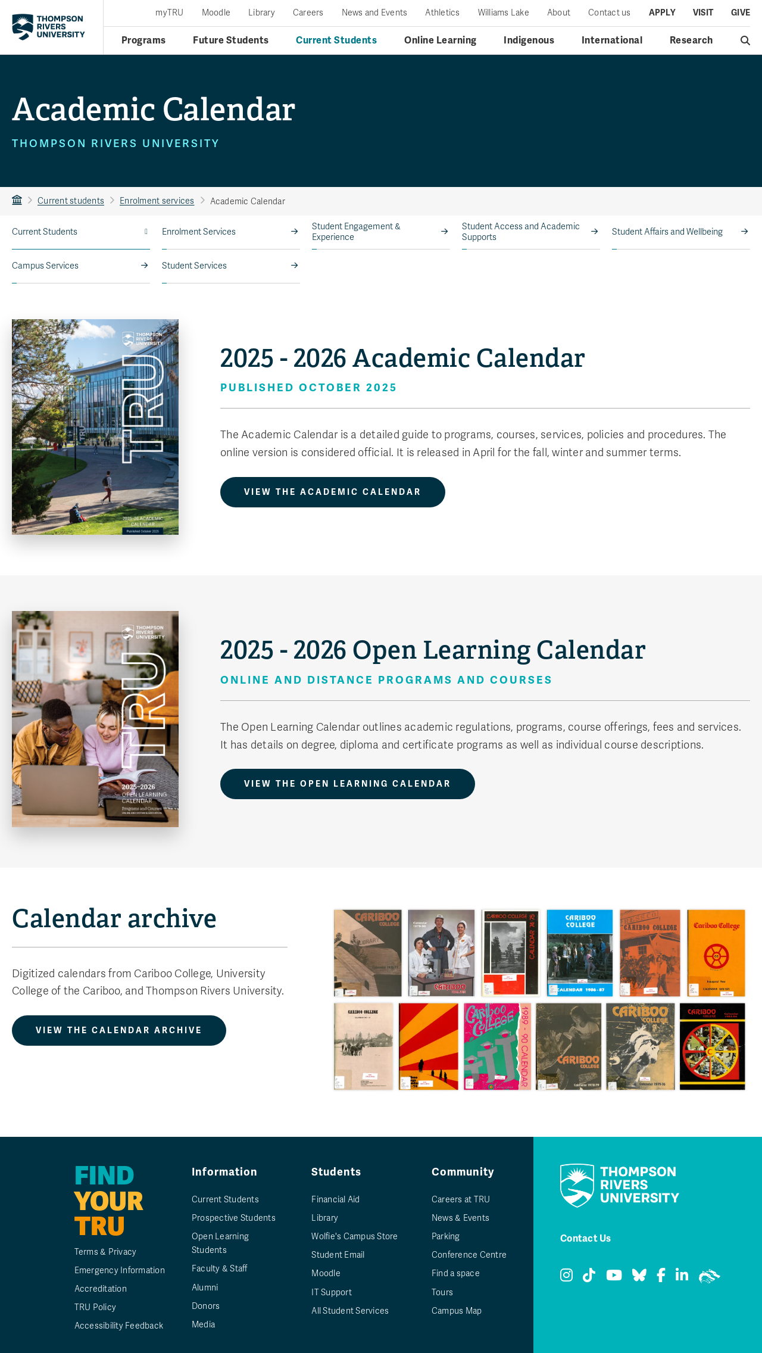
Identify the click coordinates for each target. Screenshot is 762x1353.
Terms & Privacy (105, 1252)
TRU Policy (95, 1307)
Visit (703, 13)
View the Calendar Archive (119, 1030)
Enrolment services (157, 201)
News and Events (375, 13)
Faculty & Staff (220, 1269)
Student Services (194, 266)
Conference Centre (469, 1255)
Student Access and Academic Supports (521, 232)
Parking (446, 1237)
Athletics (442, 13)
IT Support (331, 1292)
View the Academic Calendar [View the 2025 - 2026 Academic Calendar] (332, 492)
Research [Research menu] (691, 40)
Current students (71, 201)
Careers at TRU (461, 1200)
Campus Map (457, 1311)
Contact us (609, 13)
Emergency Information (119, 1270)
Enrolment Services (199, 232)
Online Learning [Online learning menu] (440, 40)
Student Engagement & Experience (356, 232)
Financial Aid (335, 1200)
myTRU (169, 13)
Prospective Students (234, 1218)
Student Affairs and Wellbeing (667, 232)
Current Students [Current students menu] (336, 40)
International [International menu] (612, 40)
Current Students (44, 232)
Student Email (337, 1255)
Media (203, 1325)
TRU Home (17, 201)
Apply (662, 13)
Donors (206, 1306)
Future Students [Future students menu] (231, 40)
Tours (442, 1292)
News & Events (460, 1218)
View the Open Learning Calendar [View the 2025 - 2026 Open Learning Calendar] (347, 784)
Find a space (456, 1273)
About (558, 13)
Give (740, 13)
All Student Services (350, 1311)
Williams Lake (503, 13)
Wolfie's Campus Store (354, 1237)
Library (261, 13)
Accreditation (100, 1289)
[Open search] (746, 40)
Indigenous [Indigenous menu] (529, 40)
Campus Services (45, 266)
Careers (308, 13)
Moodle (216, 13)
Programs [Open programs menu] (143, 40)
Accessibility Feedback (119, 1326)
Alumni (205, 1288)
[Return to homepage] (48, 27)
